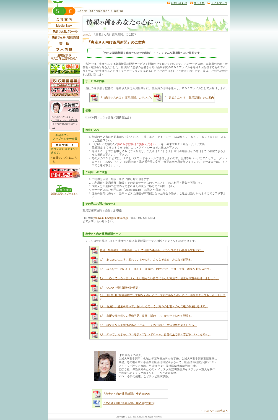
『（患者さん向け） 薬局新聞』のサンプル (126, 97)
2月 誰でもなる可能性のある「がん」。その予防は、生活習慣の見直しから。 (148, 325)
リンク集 (199, 3)
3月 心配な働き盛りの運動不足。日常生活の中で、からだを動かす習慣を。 (147, 315)
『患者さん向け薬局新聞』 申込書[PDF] (127, 393)
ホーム (87, 34)
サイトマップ (219, 3)
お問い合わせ (179, 3)
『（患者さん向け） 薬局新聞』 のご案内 (188, 97)
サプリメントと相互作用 (65, 120)
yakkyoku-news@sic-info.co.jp (111, 217)
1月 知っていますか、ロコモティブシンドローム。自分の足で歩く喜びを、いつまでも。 (155, 334)
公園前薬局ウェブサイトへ (64, 193)
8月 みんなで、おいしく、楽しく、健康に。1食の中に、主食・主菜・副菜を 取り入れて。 (156, 269)
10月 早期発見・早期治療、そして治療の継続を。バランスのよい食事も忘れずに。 (152, 250)
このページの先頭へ (216, 410)
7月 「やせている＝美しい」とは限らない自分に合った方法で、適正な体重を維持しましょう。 (159, 278)
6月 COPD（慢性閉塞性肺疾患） (120, 287)
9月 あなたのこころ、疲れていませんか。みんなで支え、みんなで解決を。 (147, 259)
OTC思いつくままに (62, 116)
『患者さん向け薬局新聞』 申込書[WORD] (129, 403)
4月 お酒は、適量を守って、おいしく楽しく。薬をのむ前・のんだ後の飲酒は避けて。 (154, 306)
